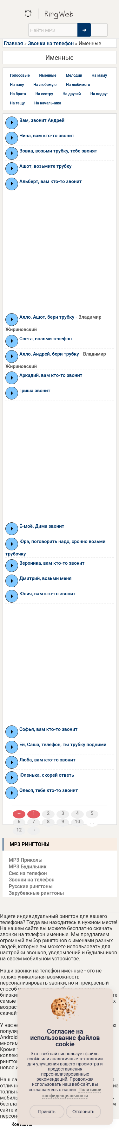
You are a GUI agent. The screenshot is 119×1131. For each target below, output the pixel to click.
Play (12, 122)
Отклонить (83, 1111)
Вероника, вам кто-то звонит (51, 563)
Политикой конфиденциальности (71, 1092)
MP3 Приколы (26, 860)
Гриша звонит (34, 390)
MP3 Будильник (28, 867)
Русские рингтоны (31, 886)
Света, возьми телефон (45, 338)
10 (77, 821)
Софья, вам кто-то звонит (48, 729)
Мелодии (74, 75)
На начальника (47, 103)
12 (19, 830)
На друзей (72, 94)
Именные (47, 75)
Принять (47, 1111)
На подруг (99, 94)
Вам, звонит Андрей (41, 120)
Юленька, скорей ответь (46, 775)
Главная (13, 43)
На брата (18, 94)
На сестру (44, 94)
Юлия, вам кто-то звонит (47, 594)
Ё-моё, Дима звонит (41, 526)
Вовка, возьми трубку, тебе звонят (58, 151)
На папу (17, 84)
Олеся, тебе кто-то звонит (48, 790)
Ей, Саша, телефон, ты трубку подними (62, 744)
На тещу (17, 103)
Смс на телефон (28, 873)
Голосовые (20, 75)
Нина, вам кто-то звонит (46, 135)
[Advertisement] (59, 252)
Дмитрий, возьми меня (45, 578)
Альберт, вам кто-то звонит (50, 181)
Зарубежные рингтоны (36, 893)
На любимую (44, 84)
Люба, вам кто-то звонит (47, 760)
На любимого (78, 84)
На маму (99, 75)
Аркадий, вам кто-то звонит (50, 375)
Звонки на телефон (51, 43)
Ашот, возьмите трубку (45, 166)
